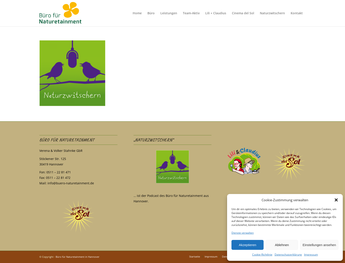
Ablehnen (282, 245)
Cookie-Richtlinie (262, 254)
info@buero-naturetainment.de (71, 183)
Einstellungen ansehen (319, 245)
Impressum (311, 254)
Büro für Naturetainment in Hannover (77, 256)
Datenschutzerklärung (288, 254)
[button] (336, 200)
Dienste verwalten (242, 233)
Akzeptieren (247, 245)
